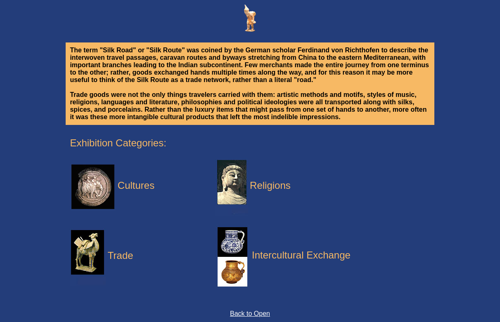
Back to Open (250, 313)
